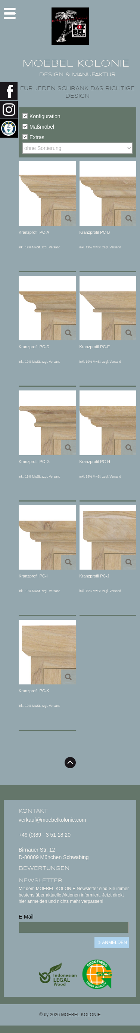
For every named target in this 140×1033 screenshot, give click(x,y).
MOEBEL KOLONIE (76, 63)
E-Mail (26, 917)
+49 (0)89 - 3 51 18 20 (45, 835)
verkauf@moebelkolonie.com (52, 820)
